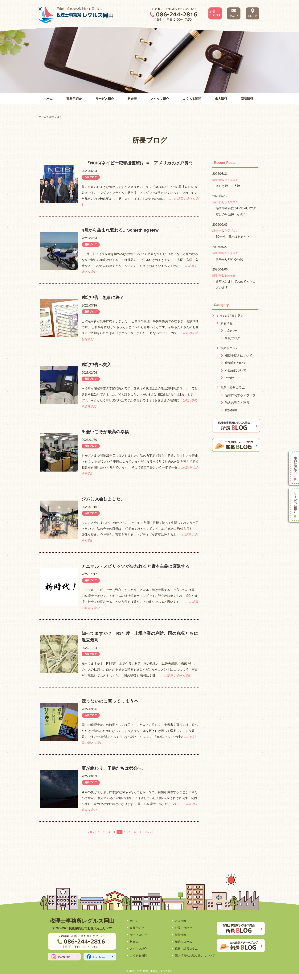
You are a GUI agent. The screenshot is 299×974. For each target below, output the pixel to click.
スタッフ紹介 (160, 98)
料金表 (132, 98)
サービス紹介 (105, 98)
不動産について (235, 370)
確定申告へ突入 (96, 364)
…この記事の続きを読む (175, 675)
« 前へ (91, 832)
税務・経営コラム (232, 387)
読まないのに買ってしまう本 (110, 701)
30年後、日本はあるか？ (233, 236)
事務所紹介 (74, 98)
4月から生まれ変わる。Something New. (121, 230)
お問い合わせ (183, 927)
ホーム (48, 98)
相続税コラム (229, 348)
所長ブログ (90, 177)
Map (252, 13)
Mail (234, 13)
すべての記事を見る (230, 315)
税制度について (235, 363)
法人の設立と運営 (237, 402)
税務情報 (231, 410)
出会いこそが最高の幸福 (105, 431)
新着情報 (247, 98)
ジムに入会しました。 (103, 499)
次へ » (148, 832)
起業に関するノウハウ (240, 395)
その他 (229, 377)
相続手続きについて (238, 355)
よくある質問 (192, 98)
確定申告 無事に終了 (103, 297)
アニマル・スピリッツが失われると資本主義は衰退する (136, 566)
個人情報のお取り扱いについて (195, 955)
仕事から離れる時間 (229, 259)
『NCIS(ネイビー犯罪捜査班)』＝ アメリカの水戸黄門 (137, 163)
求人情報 (221, 98)
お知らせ (230, 275)
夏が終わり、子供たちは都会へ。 (114, 768)
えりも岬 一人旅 (228, 186)
